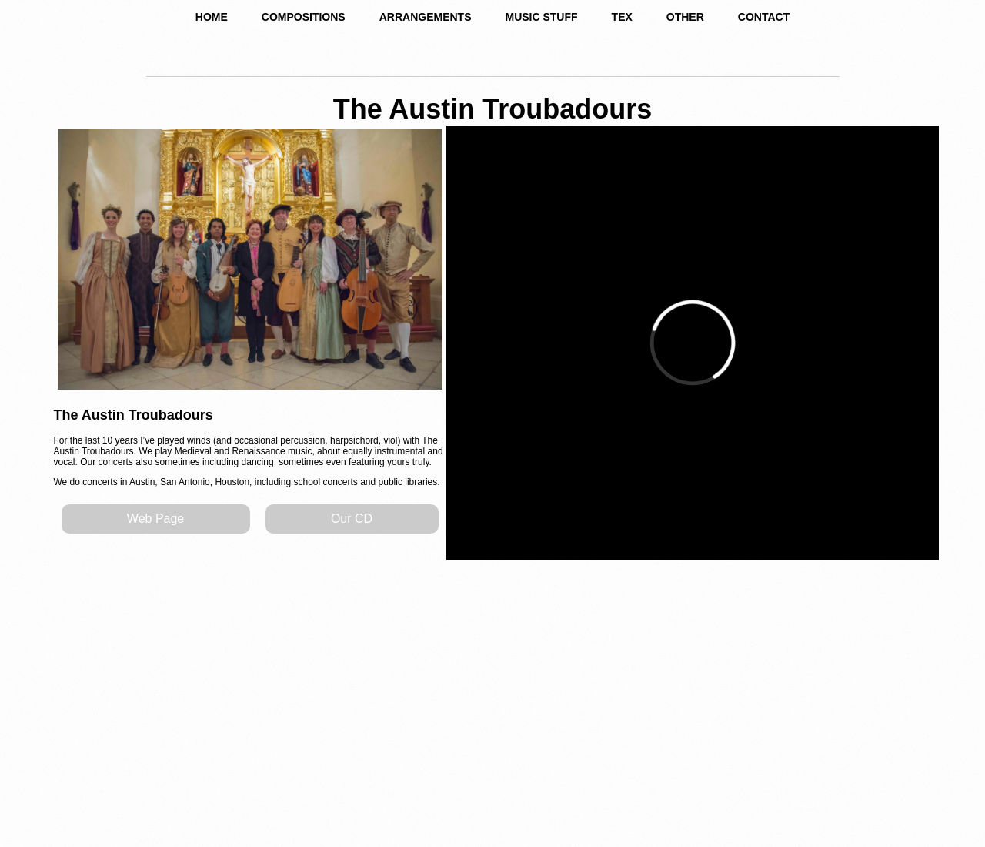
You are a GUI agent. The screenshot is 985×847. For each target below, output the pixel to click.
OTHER (685, 17)
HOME (211, 17)
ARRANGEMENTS (425, 17)
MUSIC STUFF (541, 17)
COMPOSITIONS (304, 17)
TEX (622, 17)
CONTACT (764, 17)
